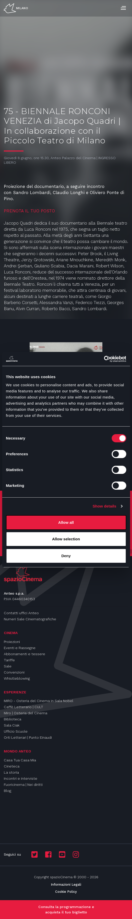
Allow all (66, 522)
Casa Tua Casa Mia (20, 760)
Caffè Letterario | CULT (23, 707)
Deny (66, 556)
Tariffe (9, 660)
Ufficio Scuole (16, 731)
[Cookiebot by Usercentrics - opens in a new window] (103, 359)
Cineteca (11, 766)
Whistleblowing (17, 678)
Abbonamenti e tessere (24, 654)
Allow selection (66, 539)
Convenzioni (14, 672)
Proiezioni (12, 642)
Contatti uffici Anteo (21, 613)
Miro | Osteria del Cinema (25, 713)
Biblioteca (12, 719)
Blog (7, 791)
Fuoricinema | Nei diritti (23, 785)
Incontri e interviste (20, 778)
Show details (104, 506)
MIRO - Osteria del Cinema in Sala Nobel (38, 701)
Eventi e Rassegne (19, 648)
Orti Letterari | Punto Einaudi (28, 737)
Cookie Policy (66, 892)
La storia (11, 772)
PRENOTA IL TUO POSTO (30, 210)
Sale (7, 666)
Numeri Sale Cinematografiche (30, 619)
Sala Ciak (11, 725)
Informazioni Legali (66, 884)
